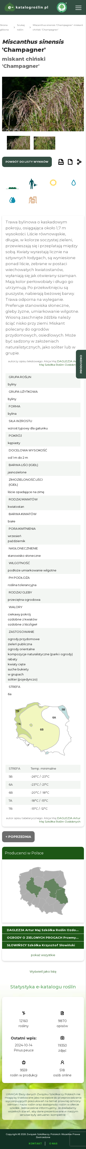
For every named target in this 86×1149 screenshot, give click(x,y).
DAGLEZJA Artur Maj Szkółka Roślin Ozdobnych (59, 362)
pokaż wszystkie (43, 955)
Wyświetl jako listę (43, 971)
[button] (18, 144)
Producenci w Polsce (24, 853)
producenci (81, 364)
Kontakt (35, 1143)
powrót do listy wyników (27, 161)
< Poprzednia (18, 837)
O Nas (53, 1143)
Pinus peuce (24, 1050)
